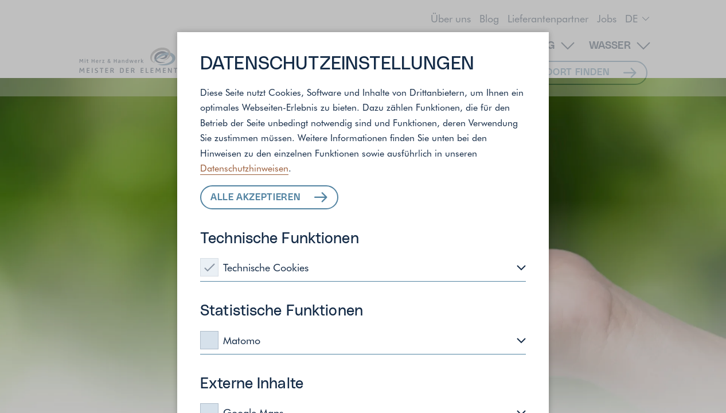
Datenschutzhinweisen (244, 167)
